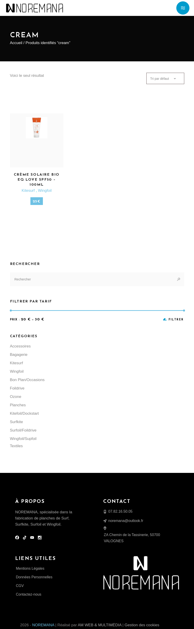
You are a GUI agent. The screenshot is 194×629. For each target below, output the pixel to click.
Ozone (15, 396)
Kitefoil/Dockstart (24, 413)
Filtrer (176, 319)
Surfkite (16, 422)
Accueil (16, 43)
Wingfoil (45, 190)
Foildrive (17, 388)
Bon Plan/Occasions (27, 380)
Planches (18, 405)
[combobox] (165, 78)
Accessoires (20, 346)
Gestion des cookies (142, 625)
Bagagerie (19, 354)
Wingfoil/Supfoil (23, 439)
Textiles (16, 446)
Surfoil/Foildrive (23, 430)
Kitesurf (29, 190)
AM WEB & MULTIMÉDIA (99, 625)
